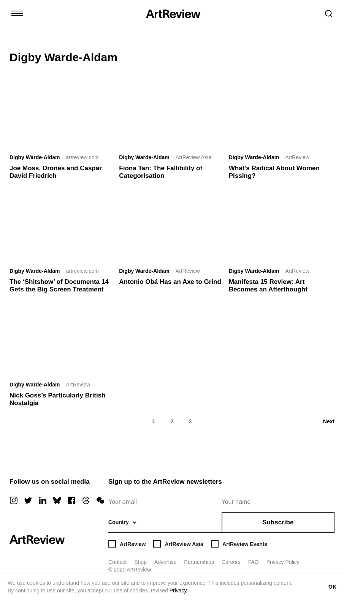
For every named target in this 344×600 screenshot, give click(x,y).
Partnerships (199, 562)
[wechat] (100, 500)
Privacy (178, 590)
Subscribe (277, 522)
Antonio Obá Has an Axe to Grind (170, 281)
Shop (140, 562)
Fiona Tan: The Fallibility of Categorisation (160, 172)
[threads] (86, 500)
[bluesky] (57, 500)
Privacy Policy (283, 562)
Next (328, 421)
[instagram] (13, 500)
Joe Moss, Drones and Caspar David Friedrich (56, 172)
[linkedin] (42, 500)
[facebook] (71, 500)
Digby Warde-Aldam (35, 157)
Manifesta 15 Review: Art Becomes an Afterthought (268, 285)
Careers (231, 562)
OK (332, 587)
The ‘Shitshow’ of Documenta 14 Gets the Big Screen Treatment (59, 285)
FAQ (253, 562)
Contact (117, 562)
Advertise (165, 562)
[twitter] (28, 500)
